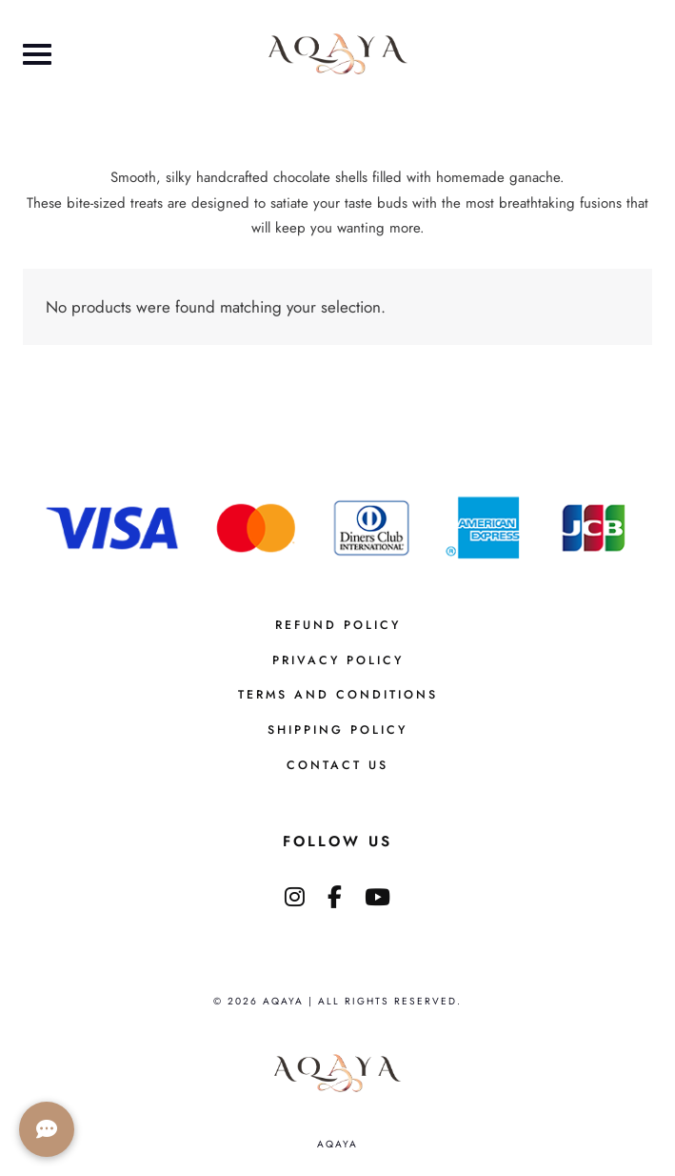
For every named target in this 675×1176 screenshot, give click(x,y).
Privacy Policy (338, 660)
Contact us (337, 765)
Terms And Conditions (338, 694)
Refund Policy (338, 625)
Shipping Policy (337, 730)
